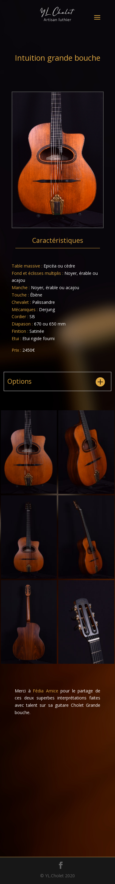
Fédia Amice (45, 691)
